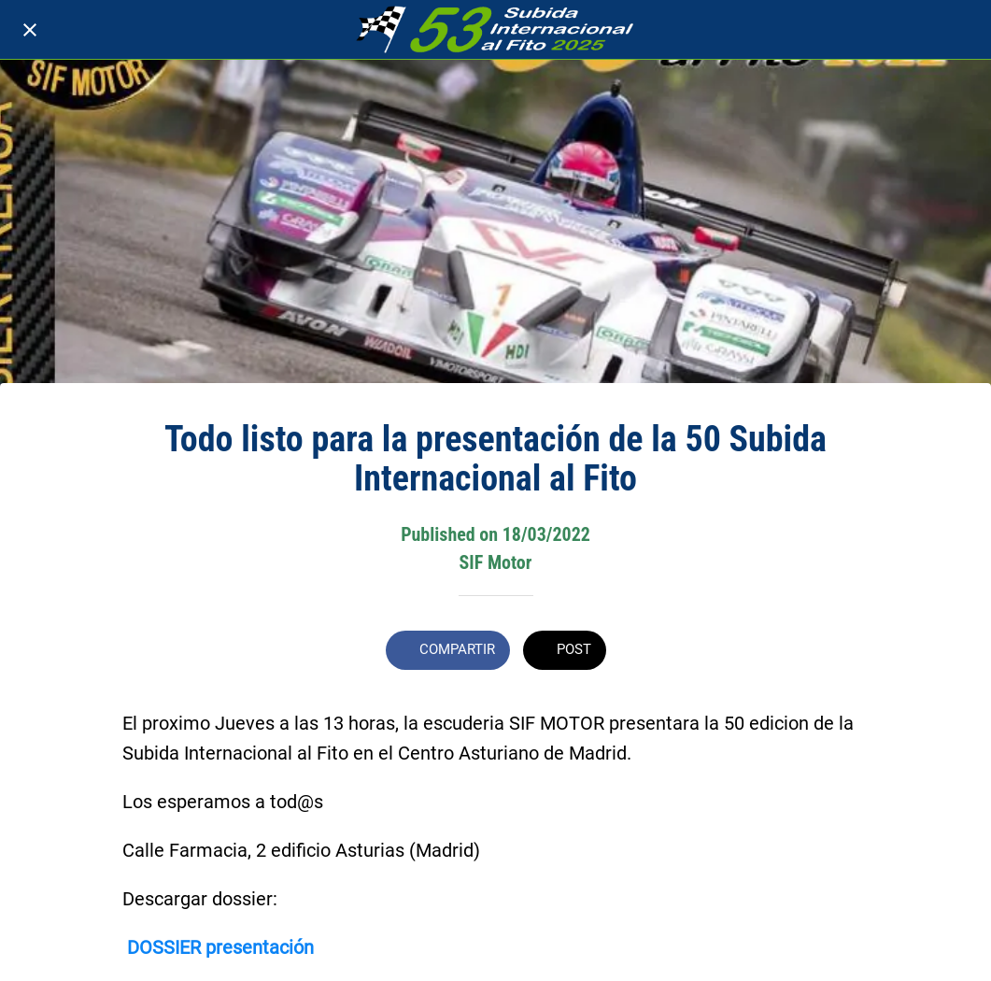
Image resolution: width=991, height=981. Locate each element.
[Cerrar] (30, 30)
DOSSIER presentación (220, 947)
